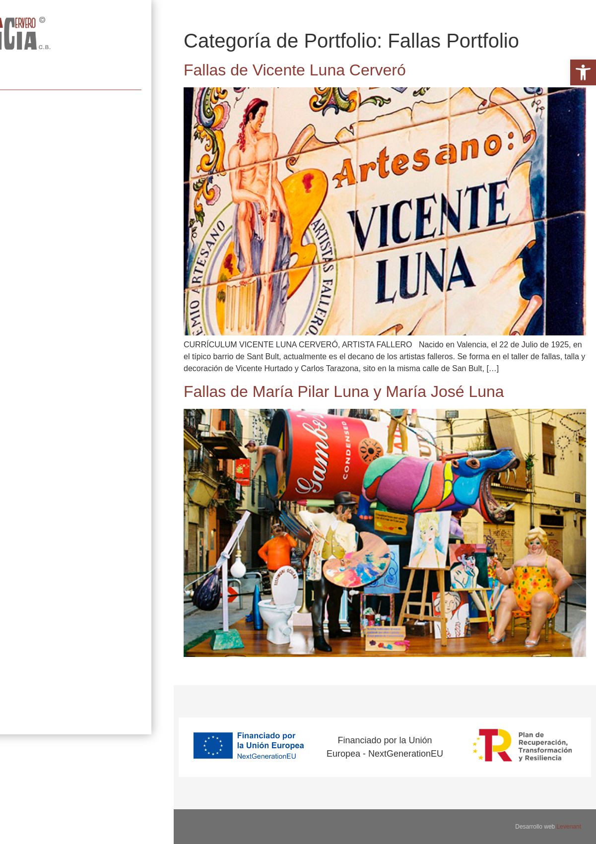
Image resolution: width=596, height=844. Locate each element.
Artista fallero (40, 61)
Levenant (569, 826)
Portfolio (22, 90)
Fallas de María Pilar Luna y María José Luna (344, 391)
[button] (583, 72)
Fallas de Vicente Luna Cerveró (295, 70)
